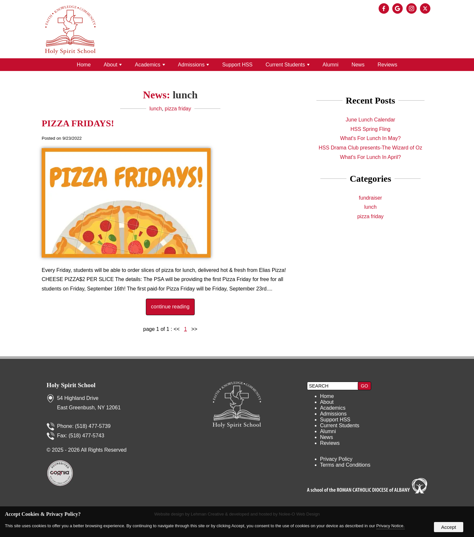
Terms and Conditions (345, 465)
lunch (155, 108)
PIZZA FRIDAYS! (78, 123)
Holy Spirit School (71, 385)
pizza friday (178, 108)
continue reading (170, 306)
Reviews (387, 64)
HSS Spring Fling (371, 129)
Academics (150, 64)
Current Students (288, 64)
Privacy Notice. (390, 525)
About (113, 64)
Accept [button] (448, 527)
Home (84, 64)
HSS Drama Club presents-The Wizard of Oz (370, 147)
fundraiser (370, 198)
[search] (333, 386)
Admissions (193, 64)
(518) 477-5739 (92, 426)
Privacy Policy (336, 459)
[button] (364, 386)
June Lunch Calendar (370, 119)
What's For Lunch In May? (370, 138)
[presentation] (385, 9)
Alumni (331, 64)
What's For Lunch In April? (370, 157)
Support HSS (237, 64)
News (358, 64)
